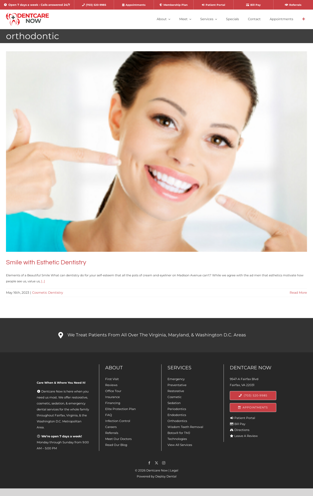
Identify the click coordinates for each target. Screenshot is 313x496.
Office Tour (113, 391)
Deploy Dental (165, 476)
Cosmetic (174, 397)
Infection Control (117, 421)
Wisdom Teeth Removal (185, 427)
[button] (156, 335)
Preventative (176, 385)
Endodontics (176, 415)
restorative (79, 397)
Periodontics (176, 409)
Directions (241, 430)
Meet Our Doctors (118, 439)
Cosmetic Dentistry (47, 292)
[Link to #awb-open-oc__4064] (303, 19)
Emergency (176, 379)
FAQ (108, 415)
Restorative (175, 391)
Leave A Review (246, 436)
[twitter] (156, 462)
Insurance (112, 397)
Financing (112, 403)
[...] (43, 281)
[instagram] (163, 462)
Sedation (174, 403)
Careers (111, 427)
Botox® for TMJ (178, 433)
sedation (58, 403)
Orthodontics (177, 421)
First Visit (112, 379)
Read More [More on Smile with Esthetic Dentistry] (298, 292)
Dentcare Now (157, 470)
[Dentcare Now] (27, 14)
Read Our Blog (116, 445)
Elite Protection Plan (120, 409)
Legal (174, 470)
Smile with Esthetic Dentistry (46, 262)
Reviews (111, 385)
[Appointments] (253, 407)
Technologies (177, 439)
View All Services (179, 445)
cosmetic (43, 403)
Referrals (111, 433)
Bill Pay (239, 424)
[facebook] (149, 462)
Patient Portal (244, 418)
